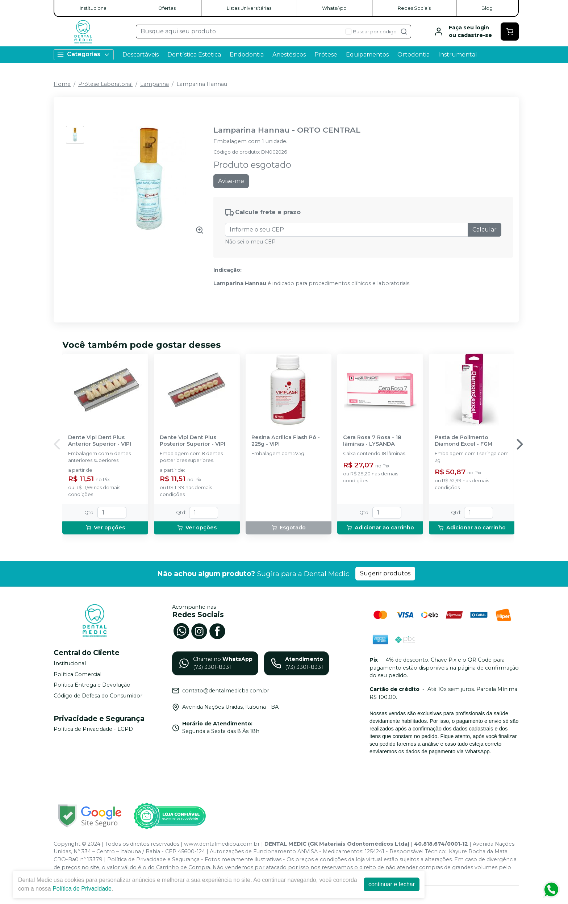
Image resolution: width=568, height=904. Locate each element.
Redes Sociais (414, 8)
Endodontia (247, 54)
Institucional (94, 8)
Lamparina (154, 84)
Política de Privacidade (82, 889)
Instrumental (457, 54)
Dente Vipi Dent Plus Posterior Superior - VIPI (192, 440)
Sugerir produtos (385, 573)
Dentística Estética (194, 54)
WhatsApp (334, 8)
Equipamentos (367, 54)
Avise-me (231, 181)
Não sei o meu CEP (250, 241)
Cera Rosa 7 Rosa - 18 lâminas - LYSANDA (372, 440)
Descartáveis (140, 54)
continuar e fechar (391, 884)
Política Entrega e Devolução (92, 685)
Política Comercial (77, 674)
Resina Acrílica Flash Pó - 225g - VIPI (285, 440)
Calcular (484, 229)
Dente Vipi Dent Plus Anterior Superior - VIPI (99, 440)
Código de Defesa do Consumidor (98, 695)
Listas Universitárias (249, 8)
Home (62, 84)
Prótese (325, 54)
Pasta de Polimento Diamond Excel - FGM (463, 440)
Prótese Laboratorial (105, 84)
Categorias (83, 54)
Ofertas (167, 8)
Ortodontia (413, 54)
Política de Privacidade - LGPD (93, 729)
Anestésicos (289, 54)
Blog (487, 8)
